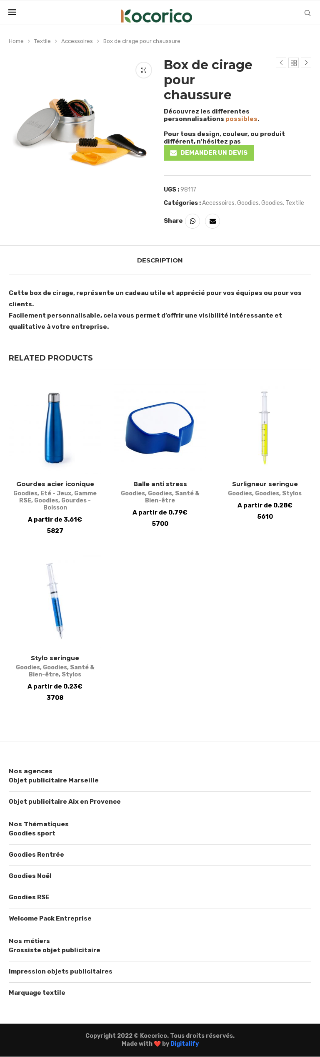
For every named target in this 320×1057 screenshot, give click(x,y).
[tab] (160, 260)
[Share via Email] (212, 221)
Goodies (248, 203)
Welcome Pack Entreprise (50, 918)
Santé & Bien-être (172, 497)
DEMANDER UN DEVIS (214, 152)
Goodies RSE (29, 897)
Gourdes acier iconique (55, 484)
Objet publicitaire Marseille (54, 780)
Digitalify (184, 1044)
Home (16, 41)
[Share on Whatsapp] (192, 221)
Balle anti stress (160, 484)
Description (160, 260)
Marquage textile (37, 992)
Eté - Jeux (55, 493)
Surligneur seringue (265, 484)
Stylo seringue (55, 658)
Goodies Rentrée (36, 854)
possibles (241, 119)
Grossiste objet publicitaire (54, 950)
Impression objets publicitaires (60, 971)
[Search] (307, 12)
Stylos (292, 493)
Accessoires (77, 41)
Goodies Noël (30, 876)
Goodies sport (32, 833)
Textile (42, 41)
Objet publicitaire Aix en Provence (65, 801)
